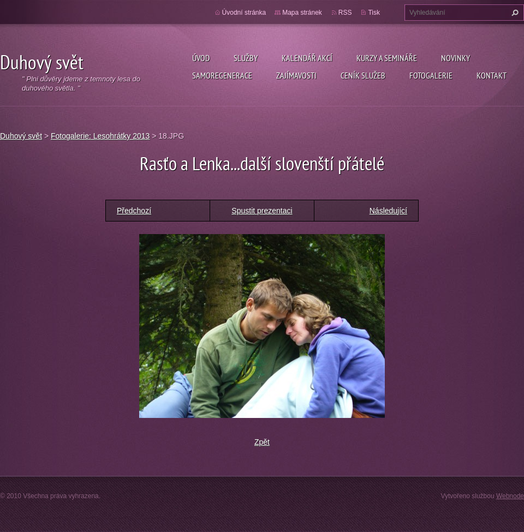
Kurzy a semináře (386, 57)
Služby (246, 57)
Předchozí (134, 210)
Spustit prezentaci (261, 210)
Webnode (510, 496)
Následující (388, 210)
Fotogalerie (430, 75)
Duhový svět (21, 135)
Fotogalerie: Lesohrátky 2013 (100, 135)
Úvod (201, 57)
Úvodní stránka (244, 12)
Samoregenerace (222, 75)
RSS (345, 12)
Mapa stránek (302, 12)
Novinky (455, 57)
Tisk (374, 12)
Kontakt (492, 75)
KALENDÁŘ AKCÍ (307, 57)
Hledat (513, 12)
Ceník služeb (363, 75)
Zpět (262, 442)
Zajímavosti (296, 75)
